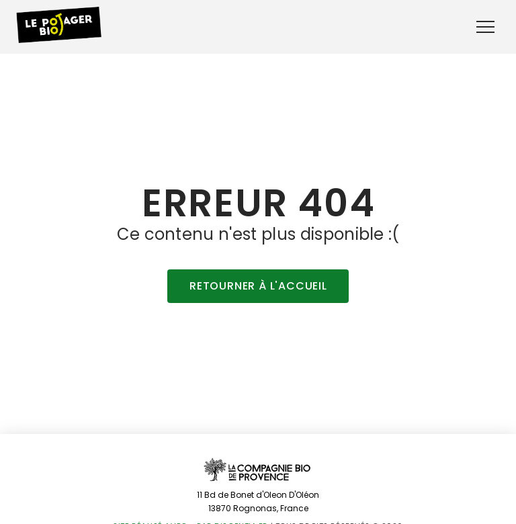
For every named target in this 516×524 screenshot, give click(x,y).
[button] (485, 27)
